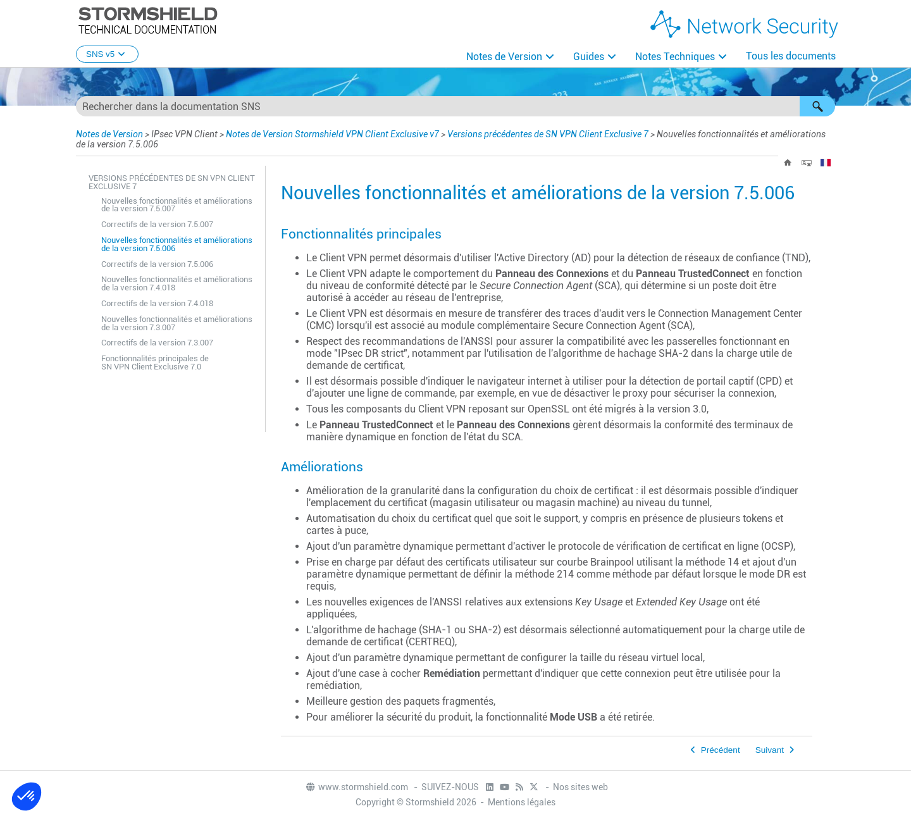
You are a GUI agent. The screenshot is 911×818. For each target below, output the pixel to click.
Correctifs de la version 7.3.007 (157, 342)
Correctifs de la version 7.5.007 (157, 224)
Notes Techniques (675, 57)
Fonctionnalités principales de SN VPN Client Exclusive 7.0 (155, 362)
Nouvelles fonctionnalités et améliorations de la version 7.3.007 (176, 323)
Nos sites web (580, 787)
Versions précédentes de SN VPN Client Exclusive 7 (547, 134)
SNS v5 (107, 54)
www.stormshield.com (356, 787)
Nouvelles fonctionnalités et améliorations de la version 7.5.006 (176, 244)
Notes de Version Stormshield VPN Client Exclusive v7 (332, 134)
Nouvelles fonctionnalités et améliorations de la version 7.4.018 (176, 283)
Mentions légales (521, 802)
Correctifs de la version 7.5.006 (157, 264)
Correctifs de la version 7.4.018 (157, 303)
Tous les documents (791, 56)
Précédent (720, 750)
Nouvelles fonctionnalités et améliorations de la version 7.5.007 (176, 205)
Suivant (769, 750)
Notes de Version (504, 57)
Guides (588, 57)
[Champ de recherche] (455, 106)
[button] (817, 106)
